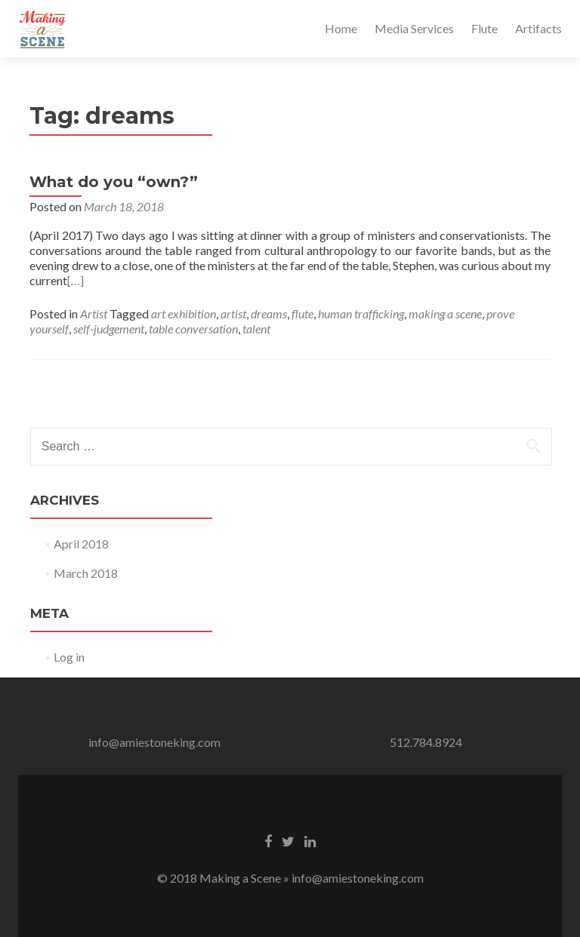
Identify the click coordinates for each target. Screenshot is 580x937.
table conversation (193, 328)
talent (256, 328)
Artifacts (538, 28)
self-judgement (108, 328)
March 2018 (86, 573)
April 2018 (81, 543)
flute (302, 313)
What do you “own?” (113, 182)
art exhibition (183, 313)
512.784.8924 (426, 742)
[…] (75, 280)
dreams (269, 313)
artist (233, 313)
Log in (69, 657)
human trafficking (361, 313)
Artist (93, 313)
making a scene (445, 313)
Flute (484, 28)
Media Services (414, 28)
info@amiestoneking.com (154, 742)
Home (341, 28)
